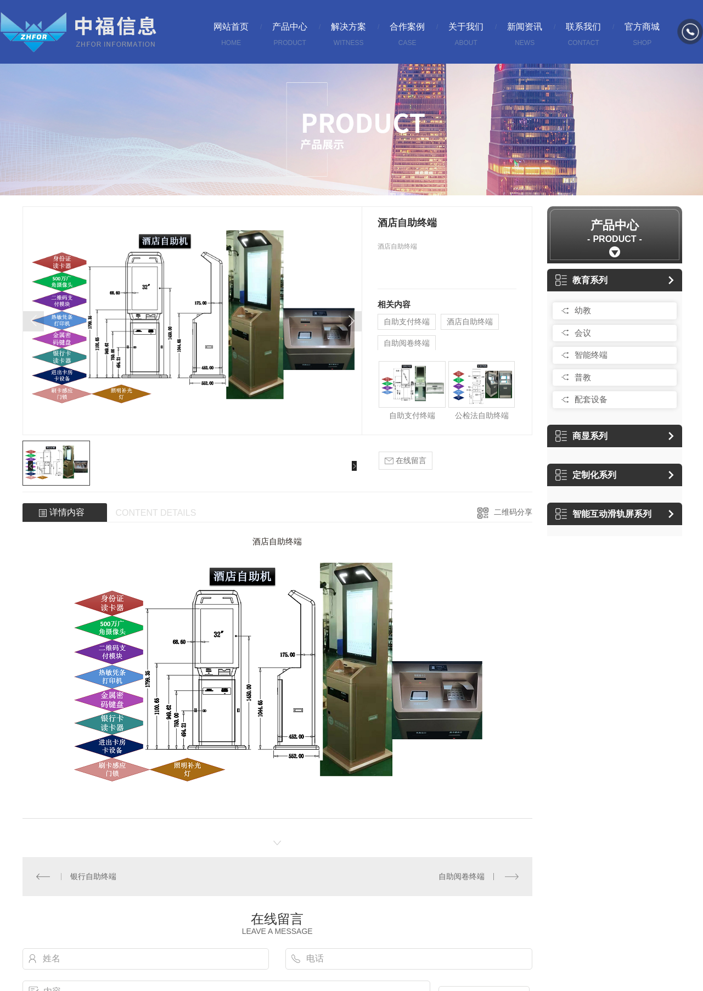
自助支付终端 (407, 321)
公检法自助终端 (482, 415)
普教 (583, 377)
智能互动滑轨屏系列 (603, 514)
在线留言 (405, 460)
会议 (583, 332)
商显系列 (581, 436)
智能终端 (591, 354)
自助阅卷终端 (407, 343)
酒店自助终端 (470, 321)
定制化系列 (585, 475)
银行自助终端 (93, 876)
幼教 (583, 310)
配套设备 (591, 399)
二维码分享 (513, 512)
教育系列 (581, 280)
